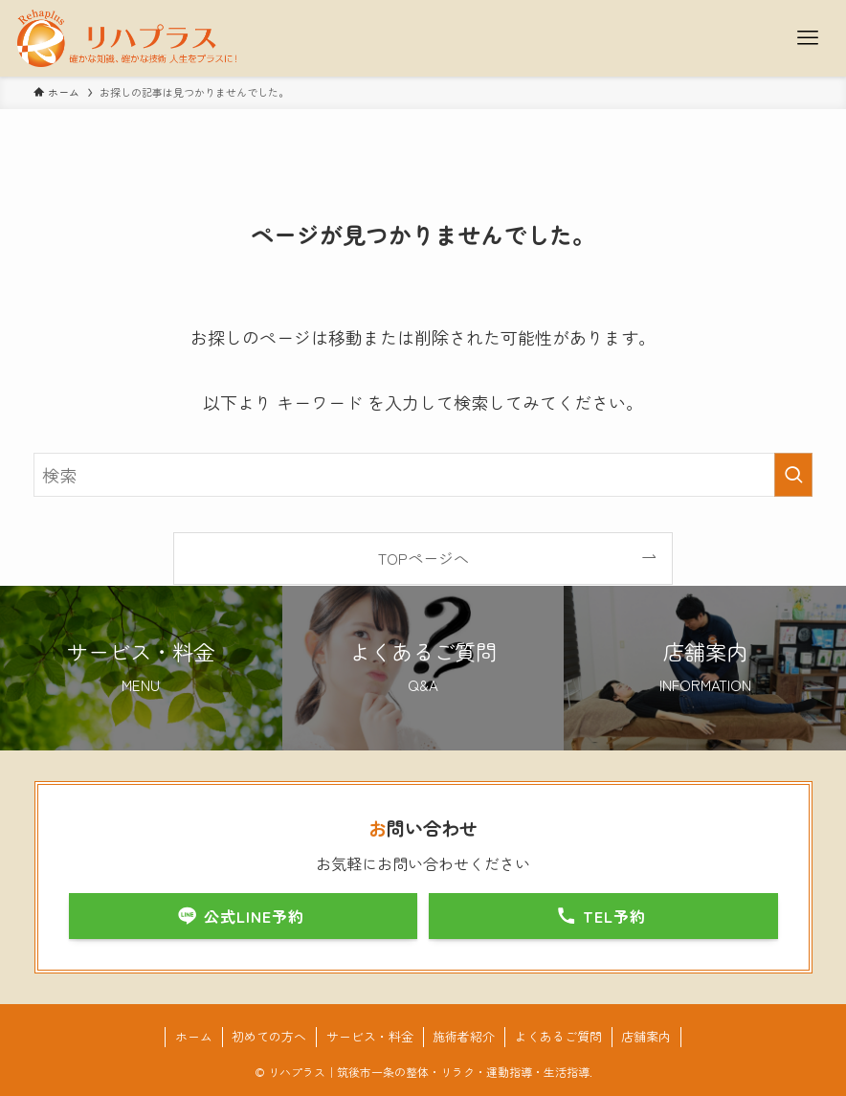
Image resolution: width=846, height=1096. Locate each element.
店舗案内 (646, 1036)
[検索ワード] (422, 475)
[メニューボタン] (807, 38)
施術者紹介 (464, 1036)
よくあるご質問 (558, 1036)
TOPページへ (423, 558)
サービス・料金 (369, 1036)
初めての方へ (269, 1036)
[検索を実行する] (793, 475)
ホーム (193, 1036)
